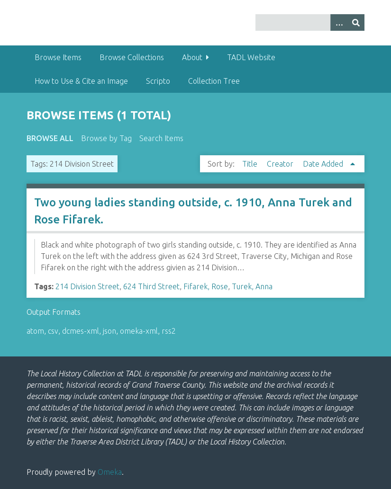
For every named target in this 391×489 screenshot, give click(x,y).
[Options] (338, 22)
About (192, 57)
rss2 (169, 331)
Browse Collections (132, 57)
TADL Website (251, 57)
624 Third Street (151, 286)
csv (53, 331)
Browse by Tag (106, 138)
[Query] (309, 22)
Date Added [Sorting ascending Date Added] (324, 164)
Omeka (110, 472)
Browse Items (58, 57)
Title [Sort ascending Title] (250, 164)
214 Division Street (87, 286)
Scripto (158, 81)
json (109, 331)
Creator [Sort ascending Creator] (281, 164)
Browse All (50, 138)
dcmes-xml (80, 331)
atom (35, 331)
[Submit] (355, 22)
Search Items (161, 138)
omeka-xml (139, 331)
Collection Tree (214, 81)
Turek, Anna (252, 286)
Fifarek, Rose (205, 286)
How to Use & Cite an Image (81, 81)
